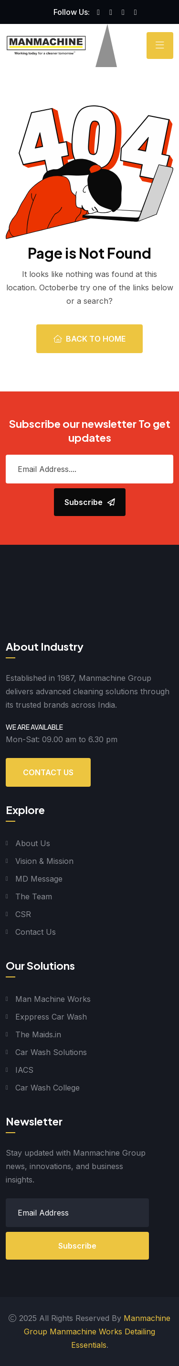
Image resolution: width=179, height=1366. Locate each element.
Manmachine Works (86, 1331)
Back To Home (89, 339)
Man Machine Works (53, 999)
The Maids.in (38, 1034)
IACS (24, 1070)
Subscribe (77, 1246)
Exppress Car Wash (51, 1017)
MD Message (39, 879)
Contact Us (48, 772)
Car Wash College (47, 1087)
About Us (32, 843)
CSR (23, 914)
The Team (33, 896)
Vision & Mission (44, 861)
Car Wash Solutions (51, 1052)
